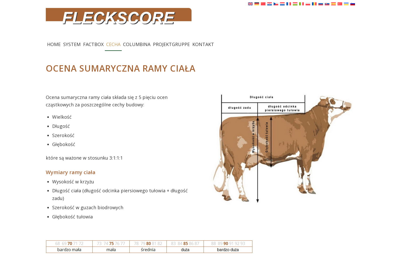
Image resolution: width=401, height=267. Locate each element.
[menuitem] (54, 44)
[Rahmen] (282, 148)
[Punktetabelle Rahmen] (149, 246)
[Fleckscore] (200, 23)
